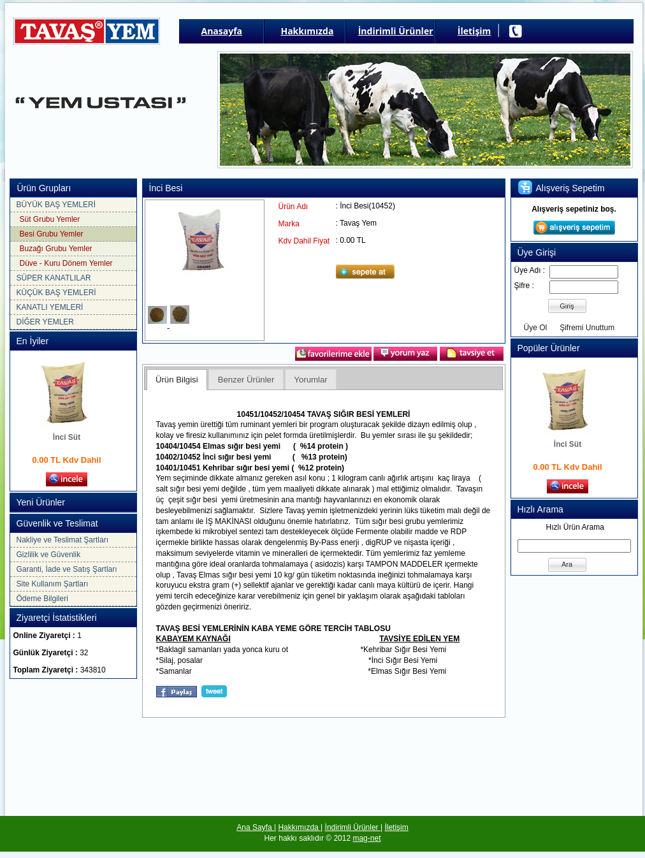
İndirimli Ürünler (395, 31)
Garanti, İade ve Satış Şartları (67, 569)
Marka (289, 223)
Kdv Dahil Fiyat (304, 240)
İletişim (474, 31)
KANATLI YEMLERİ (50, 307)
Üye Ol (535, 327)
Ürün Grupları (44, 188)
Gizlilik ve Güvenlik (49, 554)
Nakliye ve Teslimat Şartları (63, 539)
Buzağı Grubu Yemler (56, 248)
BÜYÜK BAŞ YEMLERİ (56, 204)
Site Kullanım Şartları (53, 583)
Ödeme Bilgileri (42, 598)
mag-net (366, 838)
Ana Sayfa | (256, 827)
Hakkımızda (306, 31)
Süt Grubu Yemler (50, 219)
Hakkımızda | (300, 827)
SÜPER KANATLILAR (54, 277)
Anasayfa (222, 31)
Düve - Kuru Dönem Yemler (66, 263)
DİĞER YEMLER (45, 321)
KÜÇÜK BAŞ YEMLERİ (56, 292)
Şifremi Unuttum (587, 327)
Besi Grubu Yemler (51, 233)
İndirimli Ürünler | (353, 827)
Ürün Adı (293, 206)
